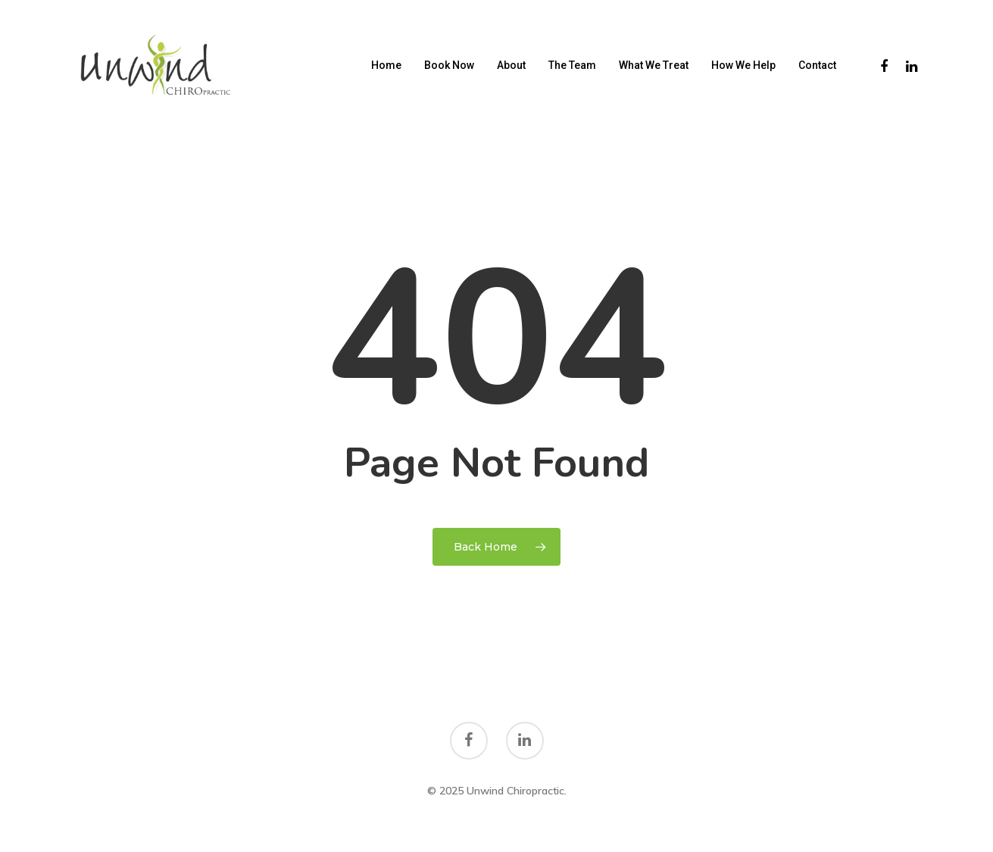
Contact (817, 65)
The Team (572, 65)
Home (386, 65)
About (511, 65)
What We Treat (654, 65)
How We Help (743, 65)
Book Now (449, 65)
